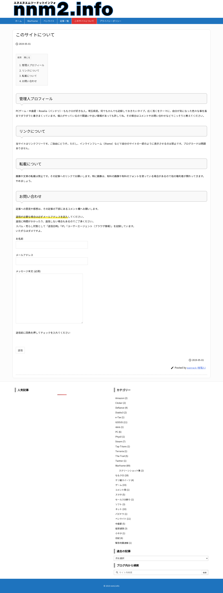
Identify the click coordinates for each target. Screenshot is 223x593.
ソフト (120, 504)
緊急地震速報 (123, 542)
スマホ (120, 494)
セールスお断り (124, 499)
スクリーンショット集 (131, 470)
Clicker (120, 402)
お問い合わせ (28, 81)
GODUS (121, 422)
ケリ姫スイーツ (124, 480)
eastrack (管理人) (196, 367)
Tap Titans (122, 446)
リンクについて (29, 70)
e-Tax (119, 417)
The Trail (121, 456)
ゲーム (120, 484)
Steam (120, 441)
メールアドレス (52, 257)
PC (118, 431)
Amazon (121, 398)
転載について (28, 76)
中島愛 (120, 523)
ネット (120, 509)
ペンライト (123, 518)
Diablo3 (121, 412)
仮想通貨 (121, 528)
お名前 (52, 241)
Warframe (122, 465)
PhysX (120, 436)
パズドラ (121, 513)
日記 (119, 538)
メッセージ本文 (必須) (49, 296)
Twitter (120, 460)
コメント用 (122, 489)
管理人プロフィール (31, 65)
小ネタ (120, 533)
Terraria (121, 451)
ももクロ (122, 475)
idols (119, 427)
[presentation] (39, 341)
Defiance (121, 407)
